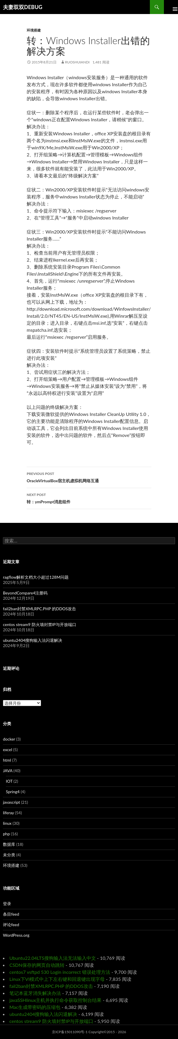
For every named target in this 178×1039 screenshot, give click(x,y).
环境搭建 (34, 30)
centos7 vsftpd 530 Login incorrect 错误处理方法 (59, 972)
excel (7, 749)
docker (9, 739)
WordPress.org (16, 935)
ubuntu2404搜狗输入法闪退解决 (32, 640)
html (7, 760)
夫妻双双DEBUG (22, 7)
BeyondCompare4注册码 (25, 592)
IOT (9, 781)
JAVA (7, 770)
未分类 (9, 854)
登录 (7, 903)
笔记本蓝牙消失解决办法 (35, 993)
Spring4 (13, 791)
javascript (11, 802)
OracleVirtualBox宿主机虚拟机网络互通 (89, 476)
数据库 (9, 844)
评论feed (11, 924)
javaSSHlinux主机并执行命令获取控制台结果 (55, 1000)
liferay (8, 812)
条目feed (11, 914)
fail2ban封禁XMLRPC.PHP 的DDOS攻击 (39, 608)
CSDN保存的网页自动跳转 (37, 965)
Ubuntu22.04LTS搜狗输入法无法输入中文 (52, 958)
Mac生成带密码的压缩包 (34, 1007)
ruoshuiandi (77, 62)
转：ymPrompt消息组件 (89, 497)
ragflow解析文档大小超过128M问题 (36, 577)
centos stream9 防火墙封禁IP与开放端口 (39, 624)
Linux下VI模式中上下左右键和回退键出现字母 (57, 979)
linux (7, 823)
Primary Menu (171, 7)
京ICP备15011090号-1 (70, 1032)
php (6, 833)
